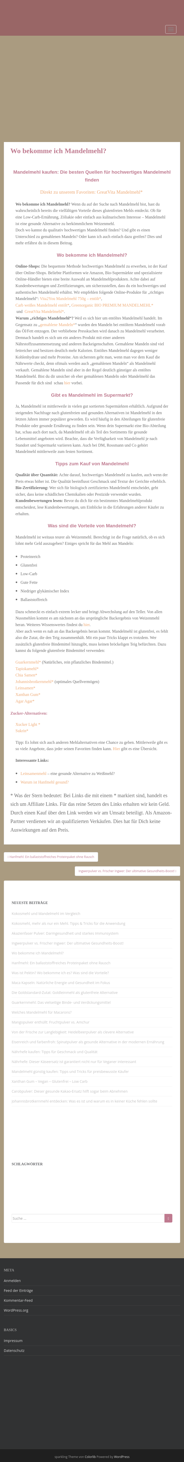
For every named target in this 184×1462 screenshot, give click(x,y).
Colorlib (90, 1457)
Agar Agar (23, 701)
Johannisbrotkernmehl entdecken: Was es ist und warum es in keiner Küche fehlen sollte (84, 1101)
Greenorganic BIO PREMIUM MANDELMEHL (111, 305)
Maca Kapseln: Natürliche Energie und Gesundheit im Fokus (61, 982)
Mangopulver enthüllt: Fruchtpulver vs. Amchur (50, 1022)
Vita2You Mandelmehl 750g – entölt (69, 298)
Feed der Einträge (18, 1290)
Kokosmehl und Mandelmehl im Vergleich (46, 913)
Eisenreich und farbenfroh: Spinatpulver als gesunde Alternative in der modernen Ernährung (88, 1041)
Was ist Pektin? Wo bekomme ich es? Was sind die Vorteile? (60, 972)
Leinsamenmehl (33, 773)
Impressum (13, 1340)
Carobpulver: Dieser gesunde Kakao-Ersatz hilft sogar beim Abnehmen (70, 1091)
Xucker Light (26, 724)
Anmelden (12, 1280)
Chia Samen (25, 675)
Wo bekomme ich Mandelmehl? (38, 953)
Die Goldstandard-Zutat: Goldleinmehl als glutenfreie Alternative (65, 992)
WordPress (122, 1457)
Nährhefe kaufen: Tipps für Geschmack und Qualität (55, 1051)
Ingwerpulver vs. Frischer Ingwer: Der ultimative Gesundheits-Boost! (68, 943)
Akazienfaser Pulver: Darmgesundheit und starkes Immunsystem (65, 933)
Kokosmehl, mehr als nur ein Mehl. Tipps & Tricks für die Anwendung (68, 923)
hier (67, 383)
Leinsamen (24, 688)
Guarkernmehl (27, 662)
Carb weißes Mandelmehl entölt (41, 305)
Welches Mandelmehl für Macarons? (41, 1012)
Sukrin (20, 731)
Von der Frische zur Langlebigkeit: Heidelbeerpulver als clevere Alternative (73, 1032)
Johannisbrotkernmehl (33, 681)
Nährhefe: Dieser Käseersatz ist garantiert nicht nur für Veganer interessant (74, 1061)
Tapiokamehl (25, 669)
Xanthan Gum (26, 694)
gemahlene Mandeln (56, 325)
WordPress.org (16, 1310)
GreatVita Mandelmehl (43, 311)
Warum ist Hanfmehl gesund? (45, 782)
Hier (116, 749)
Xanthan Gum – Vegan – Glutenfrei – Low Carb (50, 1081)
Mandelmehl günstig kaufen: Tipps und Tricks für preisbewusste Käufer (70, 1071)
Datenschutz (14, 1350)
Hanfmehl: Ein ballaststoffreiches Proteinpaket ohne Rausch (61, 962)
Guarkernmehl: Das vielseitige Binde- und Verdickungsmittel (61, 1002)
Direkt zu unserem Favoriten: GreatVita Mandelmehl (90, 192)
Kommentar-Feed (18, 1300)
